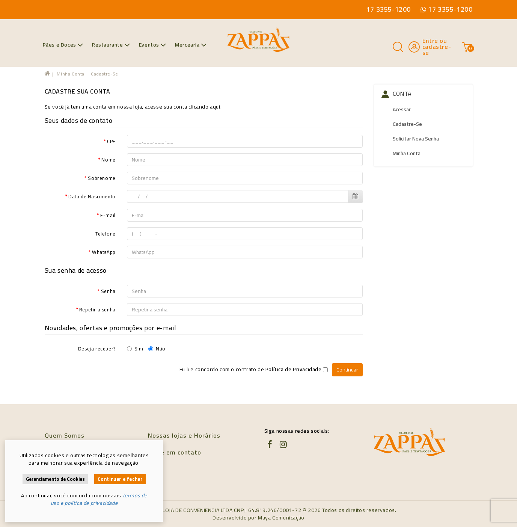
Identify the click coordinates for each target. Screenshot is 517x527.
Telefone (105, 233)
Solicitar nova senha (416, 138)
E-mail (108, 215)
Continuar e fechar (120, 479)
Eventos (152, 45)
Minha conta (70, 73)
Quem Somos (64, 435)
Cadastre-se (104, 73)
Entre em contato (174, 452)
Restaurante (111, 45)
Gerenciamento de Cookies (55, 479)
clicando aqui (204, 107)
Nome (108, 159)
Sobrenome (101, 178)
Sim (135, 348)
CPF (111, 141)
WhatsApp (104, 252)
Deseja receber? (97, 348)
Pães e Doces (63, 45)
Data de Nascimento (92, 196)
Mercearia (190, 45)
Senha (108, 291)
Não (157, 348)
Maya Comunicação (281, 517)
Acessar (402, 109)
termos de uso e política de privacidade (99, 499)
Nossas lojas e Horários (184, 435)
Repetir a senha (97, 309)
